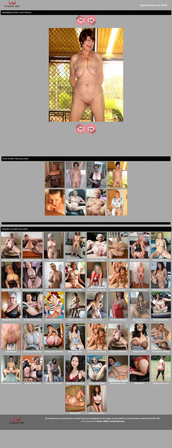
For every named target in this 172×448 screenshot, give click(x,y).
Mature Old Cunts (118, 401)
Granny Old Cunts (97, 401)
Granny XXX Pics (118, 307)
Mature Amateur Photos (75, 370)
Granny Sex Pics (161, 337)
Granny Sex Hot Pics (54, 369)
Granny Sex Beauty (32, 337)
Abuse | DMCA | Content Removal (111, 439)
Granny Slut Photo (118, 277)
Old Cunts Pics (75, 307)
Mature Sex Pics (140, 307)
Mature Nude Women (97, 307)
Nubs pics (54, 277)
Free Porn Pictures (54, 401)
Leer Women (11, 369)
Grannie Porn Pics (32, 401)
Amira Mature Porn (32, 277)
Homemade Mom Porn (11, 401)
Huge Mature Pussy (75, 401)
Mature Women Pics (11, 337)
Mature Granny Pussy (140, 277)
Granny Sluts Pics (161, 277)
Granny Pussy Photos (32, 307)
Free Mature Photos (161, 369)
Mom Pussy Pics (97, 430)
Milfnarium (140, 401)
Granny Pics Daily (97, 277)
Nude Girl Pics (140, 369)
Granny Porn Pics (161, 401)
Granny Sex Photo (75, 277)
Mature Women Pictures (140, 338)
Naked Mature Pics (161, 307)
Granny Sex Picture (11, 277)
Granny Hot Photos (118, 369)
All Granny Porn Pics (32, 369)
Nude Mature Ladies (11, 307)
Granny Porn (97, 337)
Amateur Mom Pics (54, 307)
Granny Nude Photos (97, 369)
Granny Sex (75, 430)
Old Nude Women (118, 337)
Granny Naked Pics (54, 337)
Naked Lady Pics (75, 337)
